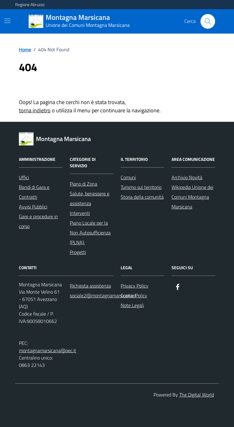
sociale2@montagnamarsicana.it (103, 295)
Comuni (128, 177)
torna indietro (35, 110)
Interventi (80, 213)
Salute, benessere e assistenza (89, 198)
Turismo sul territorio (141, 187)
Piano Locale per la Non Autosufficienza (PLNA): (90, 232)
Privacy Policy (134, 285)
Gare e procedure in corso (38, 221)
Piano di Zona (83, 183)
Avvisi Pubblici (33, 206)
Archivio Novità (187, 177)
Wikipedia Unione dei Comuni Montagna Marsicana (192, 196)
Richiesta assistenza (90, 285)
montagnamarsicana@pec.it (47, 350)
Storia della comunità (142, 197)
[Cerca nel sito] (207, 21)
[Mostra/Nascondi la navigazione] (7, 20)
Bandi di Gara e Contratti (34, 192)
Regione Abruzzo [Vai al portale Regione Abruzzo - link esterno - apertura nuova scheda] (29, 4)
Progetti (78, 252)
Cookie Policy (134, 295)
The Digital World (196, 394)
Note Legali (132, 305)
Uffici (24, 177)
